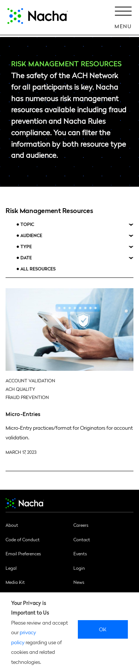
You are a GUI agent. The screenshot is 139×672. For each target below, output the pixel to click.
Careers (80, 525)
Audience (31, 235)
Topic (27, 224)
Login (79, 568)
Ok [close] (103, 629)
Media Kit (15, 582)
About (12, 525)
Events (80, 553)
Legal (11, 568)
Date (26, 257)
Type (26, 246)
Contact (81, 539)
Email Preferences (23, 553)
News (78, 582)
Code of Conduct (23, 539)
